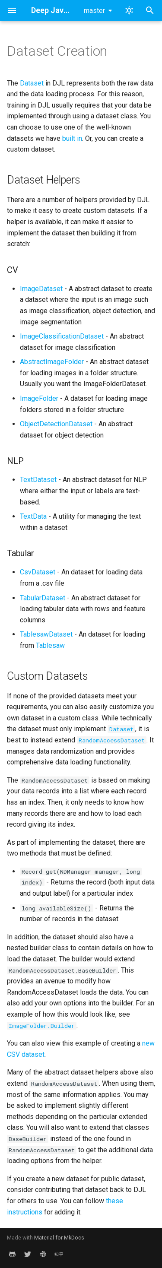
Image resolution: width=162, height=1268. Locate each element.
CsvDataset (37, 572)
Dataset (32, 83)
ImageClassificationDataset (62, 336)
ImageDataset (41, 289)
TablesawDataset (46, 634)
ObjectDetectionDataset (56, 424)
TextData (33, 516)
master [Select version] (94, 10)
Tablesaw (50, 645)
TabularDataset (42, 598)
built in (72, 138)
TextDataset (38, 480)
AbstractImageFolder (52, 362)
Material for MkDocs (59, 1237)
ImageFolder (39, 398)
